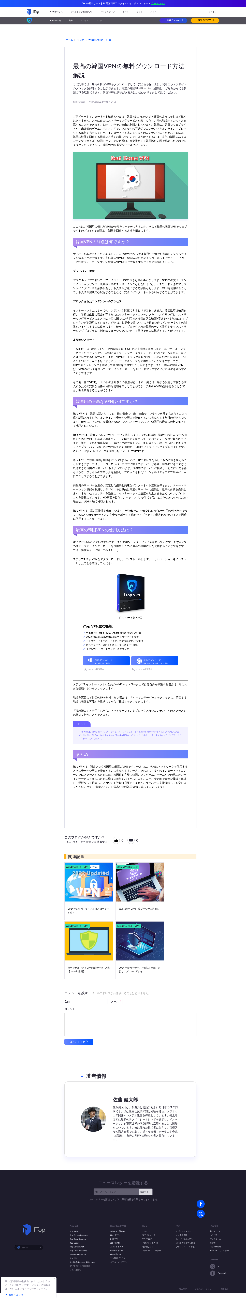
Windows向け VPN (99, 39)
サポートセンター (183, 1231)
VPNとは (146, 1231)
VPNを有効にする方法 (185, 1243)
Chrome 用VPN (116, 1250)
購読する (144, 1191)
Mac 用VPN (115, 1235)
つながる (213, 1235)
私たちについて (216, 1231)
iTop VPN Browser (127, 866)
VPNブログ (147, 1239)
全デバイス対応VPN (118, 1262)
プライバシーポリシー (203, 1289)
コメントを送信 (78, 1041)
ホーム (69, 39)
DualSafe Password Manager (82, 1262)
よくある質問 (181, 1235)
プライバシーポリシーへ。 (34, 1288)
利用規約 (224, 1289)
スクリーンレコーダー (151, 1250)
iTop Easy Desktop (78, 1239)
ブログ (99, 20)
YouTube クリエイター (219, 1250)
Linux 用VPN (115, 1254)
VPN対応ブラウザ (117, 1258)
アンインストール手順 (185, 1247)
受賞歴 (212, 1243)
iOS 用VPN (115, 1243)
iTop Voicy (74, 1243)
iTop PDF (73, 1258)
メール (116, 1001)
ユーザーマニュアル (184, 1239)
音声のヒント (147, 1247)
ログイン (212, 11)
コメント (69, 1009)
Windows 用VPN (117, 1231)
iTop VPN (74, 1231)
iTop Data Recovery (78, 1250)
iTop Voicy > (158, 3)
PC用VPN (114, 1239)
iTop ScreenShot (77, 1247)
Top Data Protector (78, 1254)
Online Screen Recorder (80, 1266)
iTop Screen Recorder (79, 1235)
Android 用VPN (116, 1247)
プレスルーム (215, 1239)
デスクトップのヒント (151, 1243)
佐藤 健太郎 (79, 101)
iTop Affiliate (215, 1247)
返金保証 (183, 1289)
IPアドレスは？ (148, 1235)
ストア (153, 11)
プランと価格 (75, 1270)
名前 (67, 1001)
